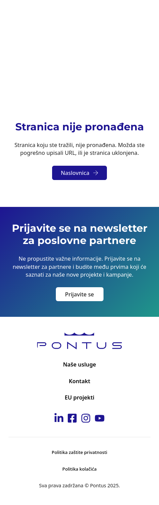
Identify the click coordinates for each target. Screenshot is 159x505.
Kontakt (79, 381)
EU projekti (79, 397)
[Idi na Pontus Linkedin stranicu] (58, 419)
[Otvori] (144, 13)
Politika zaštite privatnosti (79, 452)
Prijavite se (79, 294)
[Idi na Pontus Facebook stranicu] (72, 419)
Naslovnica (79, 173)
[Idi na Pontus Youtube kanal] (100, 419)
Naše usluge (79, 364)
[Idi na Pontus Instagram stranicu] (85, 419)
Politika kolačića (79, 469)
